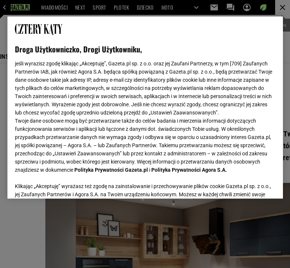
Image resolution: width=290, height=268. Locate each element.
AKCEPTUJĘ (250, 184)
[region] (145, 107)
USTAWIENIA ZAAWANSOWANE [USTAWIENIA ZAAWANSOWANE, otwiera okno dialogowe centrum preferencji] (63, 184)
